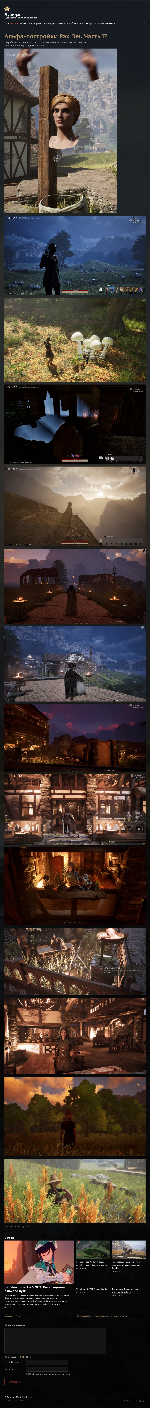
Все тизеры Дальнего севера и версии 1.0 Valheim (126, 1291)
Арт (68, 23)
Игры (6, 23)
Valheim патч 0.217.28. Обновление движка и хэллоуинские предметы (101, 1316)
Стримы (37, 23)
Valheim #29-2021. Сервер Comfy (91, 1289)
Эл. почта (8, 1369)
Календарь (86, 23)
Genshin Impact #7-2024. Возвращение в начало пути (34, 1289)
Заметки (61, 23)
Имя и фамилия (11, 1362)
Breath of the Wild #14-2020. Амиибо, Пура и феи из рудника (91, 1263)
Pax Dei (14, 23)
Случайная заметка (104, 23)
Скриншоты (26, 1227)
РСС (30, 1397)
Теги (74, 23)
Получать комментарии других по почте (48, 1374)
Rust (31, 23)
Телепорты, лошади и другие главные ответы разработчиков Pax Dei (126, 1265)
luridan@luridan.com (14, 1400)
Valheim (23, 23)
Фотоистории (49, 23)
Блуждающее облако (12, 1316)
